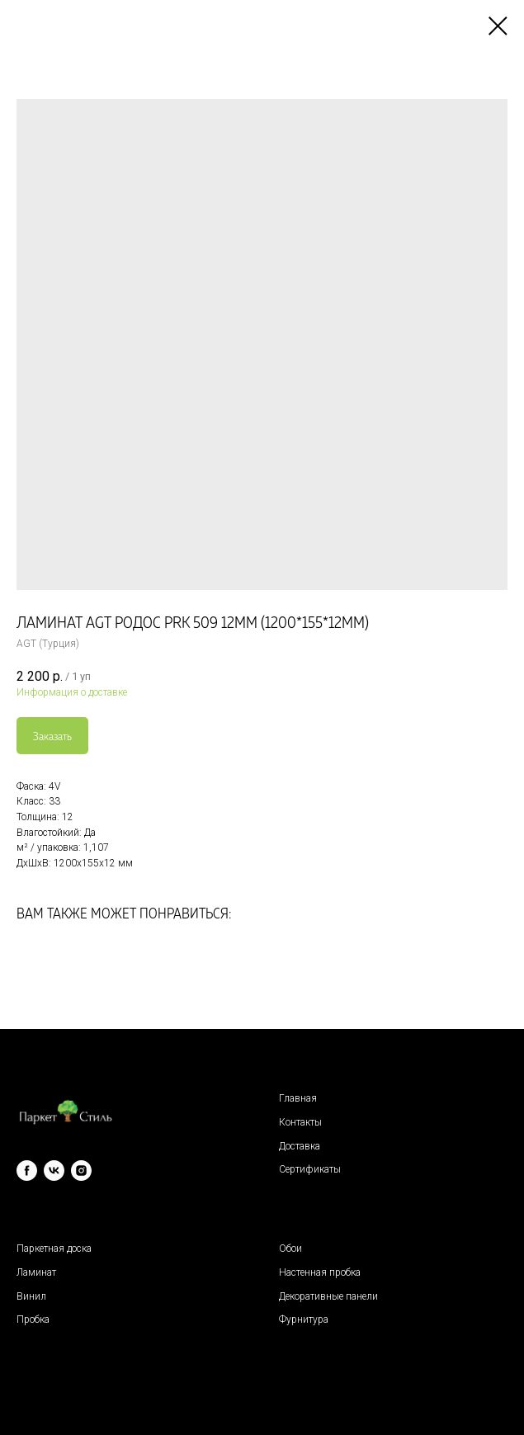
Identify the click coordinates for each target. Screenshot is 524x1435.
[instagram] (81, 1170)
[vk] (54, 1170)
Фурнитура (303, 1319)
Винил (31, 1296)
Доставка (299, 1146)
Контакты (300, 1122)
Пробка (33, 1319)
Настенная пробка (320, 1272)
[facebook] (27, 1170)
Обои (290, 1248)
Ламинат (36, 1272)
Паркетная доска (54, 1248)
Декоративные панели (328, 1296)
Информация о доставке (72, 692)
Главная (298, 1098)
